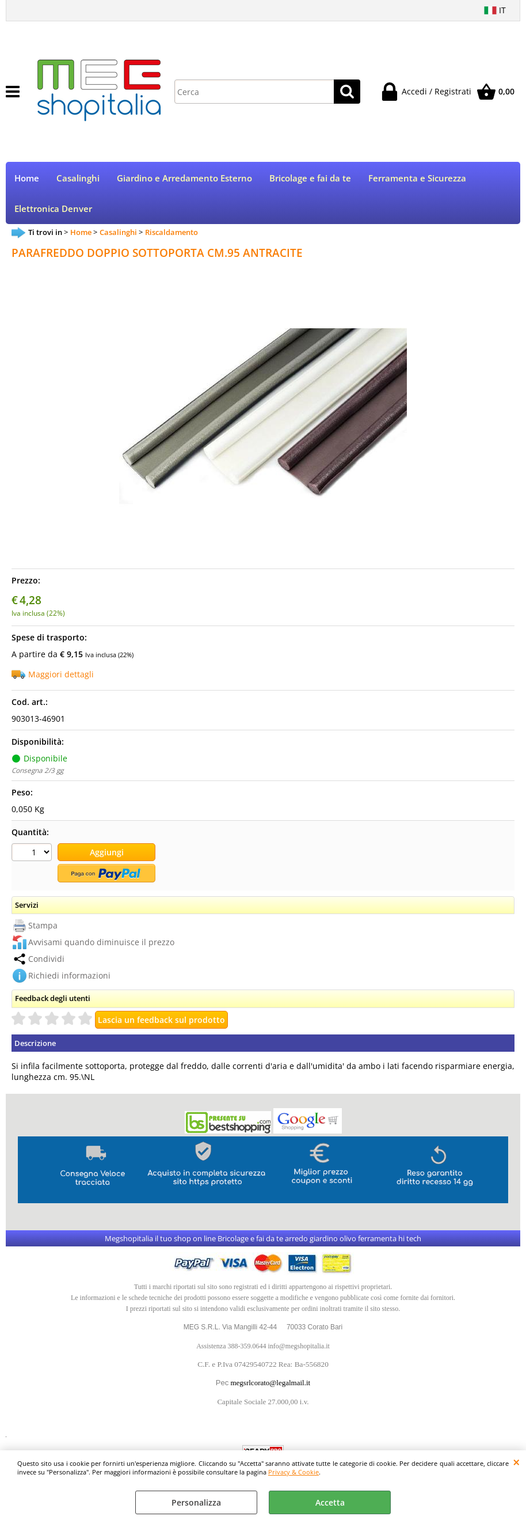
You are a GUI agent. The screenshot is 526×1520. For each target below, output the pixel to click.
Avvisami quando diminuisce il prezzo (101, 942)
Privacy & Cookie (293, 1472)
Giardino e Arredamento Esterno (184, 178)
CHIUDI (516, 1462)
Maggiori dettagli (61, 674)
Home (26, 178)
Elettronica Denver (53, 209)
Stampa (43, 925)
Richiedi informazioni (69, 975)
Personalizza (196, 1502)
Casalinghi (78, 178)
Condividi (46, 958)
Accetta (330, 1502)
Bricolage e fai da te (310, 178)
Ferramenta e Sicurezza (417, 178)
